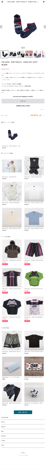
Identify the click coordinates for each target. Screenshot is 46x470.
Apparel (3, 426)
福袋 (2, 431)
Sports (3, 422)
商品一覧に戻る (23, 412)
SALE (2, 445)
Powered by (23, 455)
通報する (42, 109)
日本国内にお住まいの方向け (23, 105)
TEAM (3, 440)
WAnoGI (3, 436)
